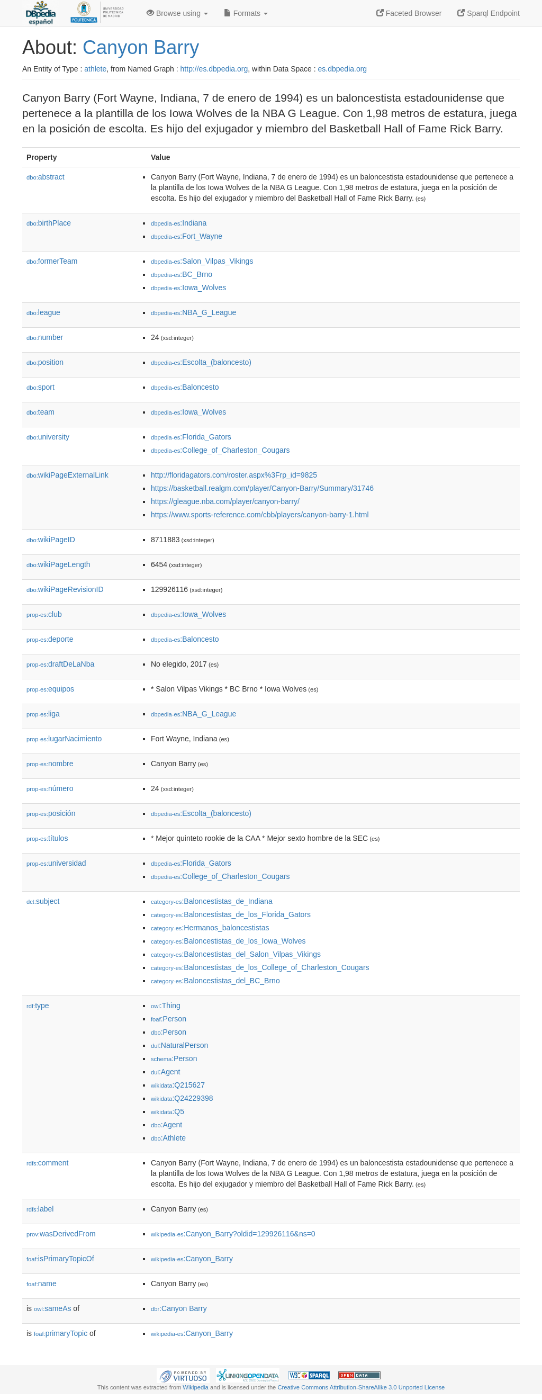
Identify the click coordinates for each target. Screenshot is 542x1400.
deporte (50, 639)
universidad (56, 863)
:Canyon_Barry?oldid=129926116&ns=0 (233, 1234)
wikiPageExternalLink (67, 475)
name (41, 1283)
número (50, 788)
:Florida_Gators (191, 437)
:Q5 (167, 1111)
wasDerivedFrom (61, 1234)
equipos (50, 689)
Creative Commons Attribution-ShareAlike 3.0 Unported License (361, 1387)
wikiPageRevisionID (65, 589)
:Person (168, 1019)
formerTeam (51, 261)
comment (47, 1163)
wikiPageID (50, 539)
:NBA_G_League (193, 312)
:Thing (165, 1005)
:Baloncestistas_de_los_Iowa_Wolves (228, 941)
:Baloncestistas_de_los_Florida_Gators (231, 914)
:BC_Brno (181, 274)
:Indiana (178, 223)
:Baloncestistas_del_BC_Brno (215, 980)
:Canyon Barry (179, 1308)
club (44, 614)
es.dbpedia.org (342, 69)
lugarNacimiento (64, 738)
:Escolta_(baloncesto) (201, 362)
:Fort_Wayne (186, 236)
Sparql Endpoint (488, 13)
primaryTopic (60, 1333)
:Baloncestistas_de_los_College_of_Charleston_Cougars (260, 967)
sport (40, 387)
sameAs (52, 1308)
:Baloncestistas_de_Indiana (212, 901)
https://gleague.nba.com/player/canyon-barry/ (225, 501)
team (40, 412)
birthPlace (48, 223)
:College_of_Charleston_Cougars (220, 450)
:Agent (165, 1071)
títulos (47, 838)
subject (42, 901)
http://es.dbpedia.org (214, 69)
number (44, 337)
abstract (45, 177)
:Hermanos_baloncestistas (210, 927)
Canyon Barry (141, 47)
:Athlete (168, 1138)
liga (43, 714)
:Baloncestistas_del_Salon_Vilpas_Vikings (236, 954)
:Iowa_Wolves (188, 287)
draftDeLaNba (60, 664)
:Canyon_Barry (192, 1258)
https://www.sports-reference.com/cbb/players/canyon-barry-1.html (260, 514)
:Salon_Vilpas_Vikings (202, 261)
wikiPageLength (58, 564)
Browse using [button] (177, 13)
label (39, 1209)
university (47, 437)
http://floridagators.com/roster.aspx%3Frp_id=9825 (234, 475)
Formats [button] (246, 13)
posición (50, 813)
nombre (50, 763)
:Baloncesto (185, 387)
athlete (95, 69)
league (43, 312)
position (45, 362)
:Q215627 (178, 1085)
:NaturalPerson (179, 1045)
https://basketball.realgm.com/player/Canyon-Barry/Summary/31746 (262, 488)
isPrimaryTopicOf (60, 1258)
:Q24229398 (182, 1098)
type (37, 1005)
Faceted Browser (409, 13)
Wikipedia (196, 1387)
